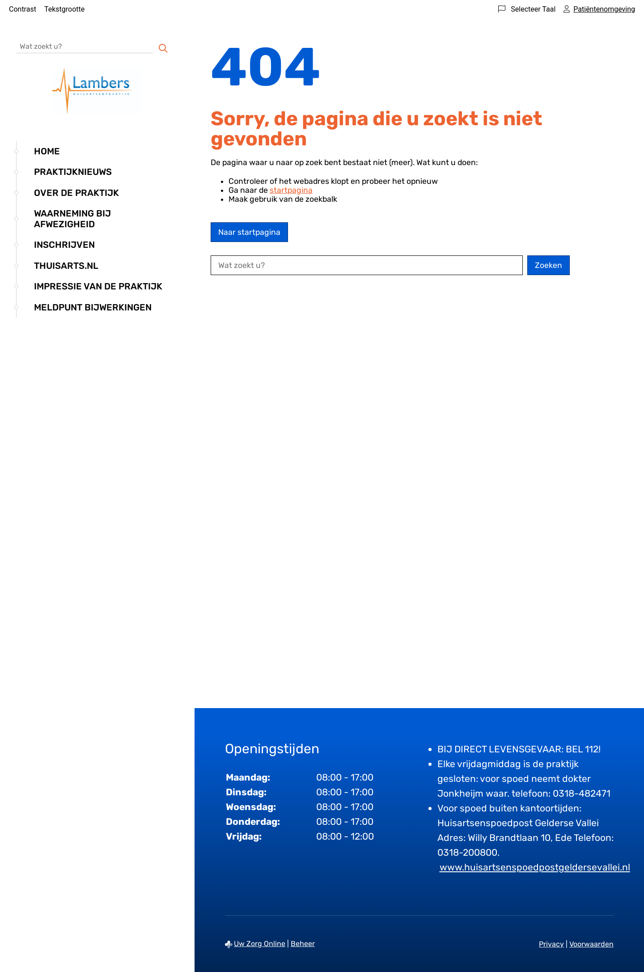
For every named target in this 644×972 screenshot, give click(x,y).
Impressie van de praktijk (98, 286)
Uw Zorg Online (259, 943)
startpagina (291, 190)
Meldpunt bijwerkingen (93, 307)
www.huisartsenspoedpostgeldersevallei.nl (535, 867)
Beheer (303, 943)
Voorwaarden (591, 944)
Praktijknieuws (73, 171)
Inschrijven (64, 244)
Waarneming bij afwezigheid (72, 218)
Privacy (551, 944)
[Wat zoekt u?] (84, 45)
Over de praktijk (76, 192)
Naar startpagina (249, 232)
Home (47, 151)
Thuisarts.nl (66, 265)
